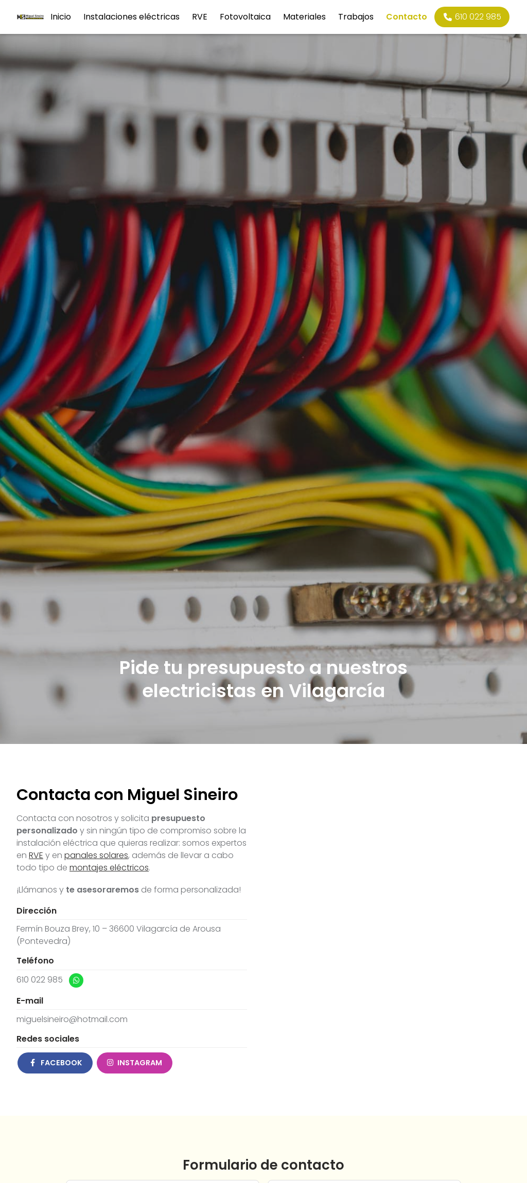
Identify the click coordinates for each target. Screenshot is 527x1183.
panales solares (96, 855)
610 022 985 (39, 980)
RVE (36, 855)
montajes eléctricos (109, 867)
